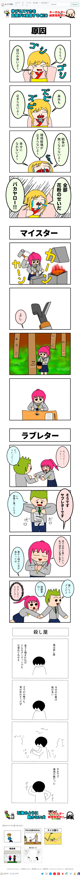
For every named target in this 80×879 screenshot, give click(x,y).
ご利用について (26, 869)
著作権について (37, 869)
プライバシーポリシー (57, 869)
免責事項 (46, 869)
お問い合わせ (69, 869)
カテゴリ (17, 4)
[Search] (60, 4)
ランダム (28, 4)
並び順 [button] (35, 3)
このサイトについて (13, 869)
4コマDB (7, 4)
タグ (23, 4)
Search (74, 4)
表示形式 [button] (44, 3)
